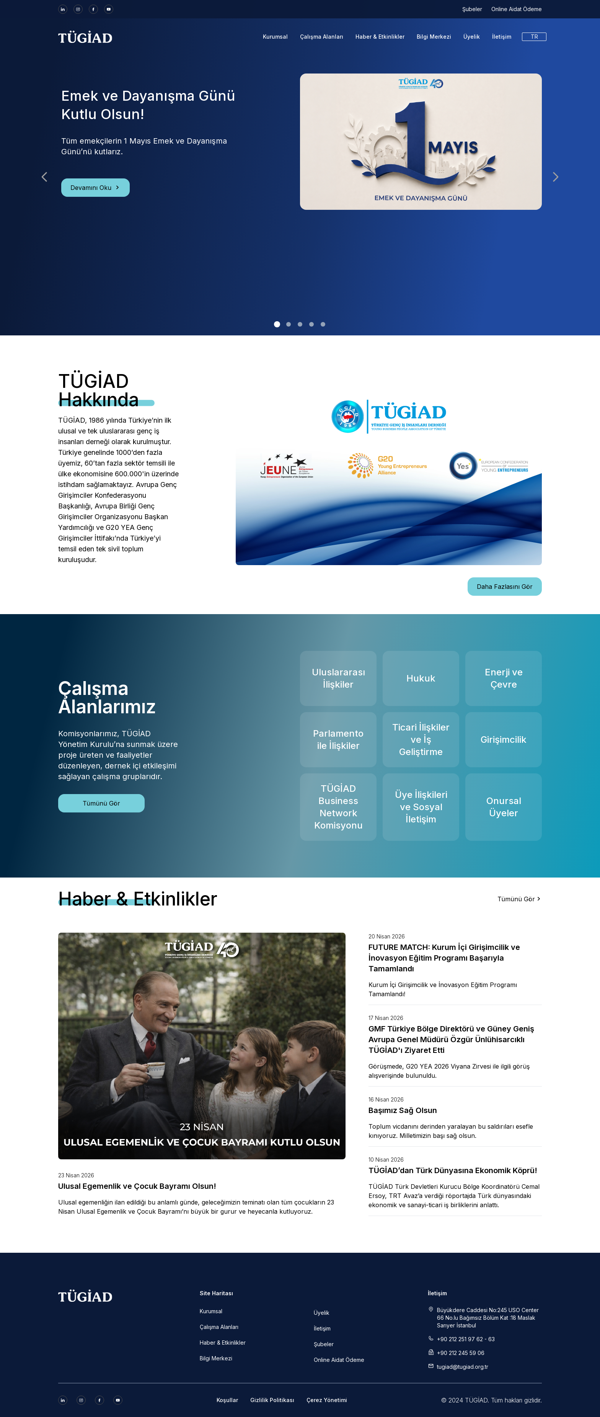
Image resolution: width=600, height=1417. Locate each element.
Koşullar (227, 1400)
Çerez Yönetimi (327, 1400)
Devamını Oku (95, 187)
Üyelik (471, 36)
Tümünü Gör (101, 803)
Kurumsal (275, 36)
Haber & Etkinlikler (379, 36)
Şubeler (472, 9)
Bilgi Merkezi (434, 36)
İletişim (501, 36)
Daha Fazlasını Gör (505, 586)
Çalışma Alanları (321, 36)
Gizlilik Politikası (272, 1400)
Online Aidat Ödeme (516, 9)
